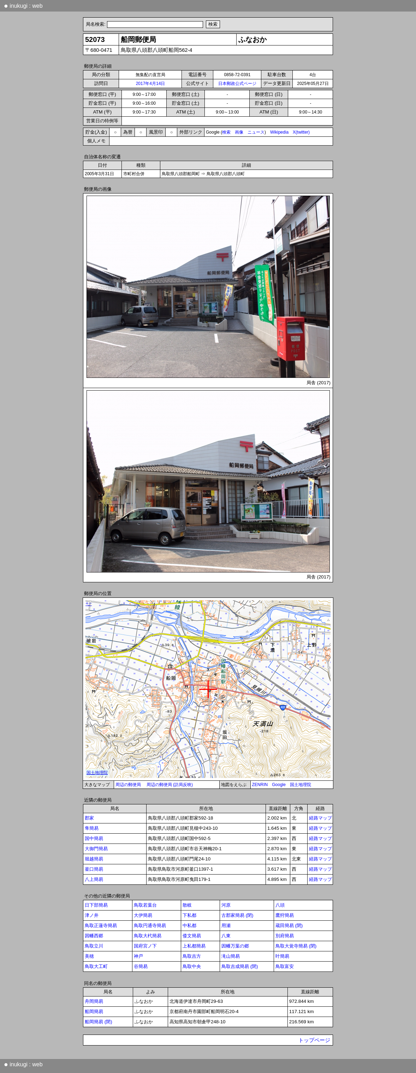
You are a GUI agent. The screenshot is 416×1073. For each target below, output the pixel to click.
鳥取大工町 (96, 966)
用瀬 (226, 925)
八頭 (280, 905)
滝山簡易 (230, 956)
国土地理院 (300, 784)
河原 (226, 905)
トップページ (314, 1040)
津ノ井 (92, 915)
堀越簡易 (94, 859)
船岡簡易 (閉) (98, 1021)
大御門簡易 (96, 848)
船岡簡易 (94, 1011)
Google (279, 784)
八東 (226, 935)
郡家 (89, 818)
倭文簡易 (192, 935)
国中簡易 (94, 838)
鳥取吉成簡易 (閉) (239, 966)
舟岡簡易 (94, 1001)
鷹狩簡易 (284, 915)
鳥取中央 (192, 966)
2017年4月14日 (150, 83)
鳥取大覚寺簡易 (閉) (296, 946)
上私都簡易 (194, 946)
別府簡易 (284, 935)
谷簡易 (141, 966)
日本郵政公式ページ (237, 83)
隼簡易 (92, 828)
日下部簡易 (96, 905)
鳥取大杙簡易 (147, 935)
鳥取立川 (94, 946)
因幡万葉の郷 (235, 946)
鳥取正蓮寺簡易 (101, 925)
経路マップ (320, 818)
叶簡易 (282, 956)
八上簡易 (94, 879)
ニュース (256, 132)
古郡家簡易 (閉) (237, 915)
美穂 (89, 956)
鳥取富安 (284, 966)
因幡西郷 (94, 935)
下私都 (189, 915)
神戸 (138, 956)
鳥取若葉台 (145, 905)
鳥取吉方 (192, 956)
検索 (226, 132)
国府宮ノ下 (145, 946)
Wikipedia (279, 132)
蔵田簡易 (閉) (289, 925)
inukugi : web (23, 6)
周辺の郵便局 (128, 784)
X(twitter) (301, 132)
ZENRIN (260, 784)
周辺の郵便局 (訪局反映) (170, 784)
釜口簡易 (94, 869)
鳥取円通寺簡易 (150, 925)
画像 (239, 132)
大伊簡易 (143, 915)
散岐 (187, 905)
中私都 (189, 925)
